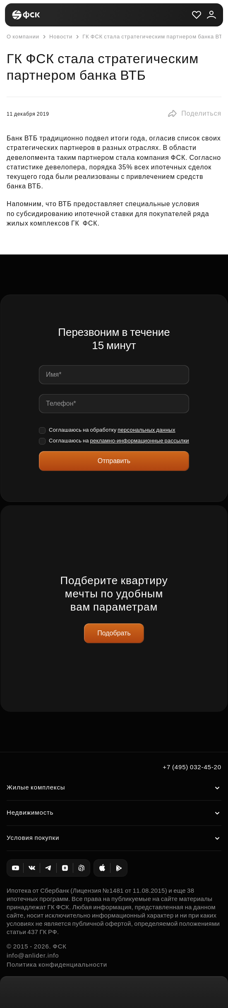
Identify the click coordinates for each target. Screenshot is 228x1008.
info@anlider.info (33, 955)
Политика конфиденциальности (57, 964)
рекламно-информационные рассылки (139, 440)
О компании (23, 36)
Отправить (114, 460)
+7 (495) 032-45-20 (192, 766)
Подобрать (114, 633)
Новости (56, 36)
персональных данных (146, 430)
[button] (194, 114)
